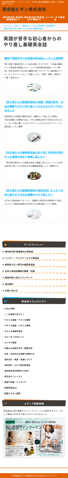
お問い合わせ (11, 290)
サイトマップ (51, 475)
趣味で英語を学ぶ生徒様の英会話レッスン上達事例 (33, 58)
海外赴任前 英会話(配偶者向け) (13, 18)
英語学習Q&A (10, 387)
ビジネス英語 (10, 342)
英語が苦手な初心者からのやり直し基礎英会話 (23, 28)
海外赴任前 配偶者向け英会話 (19, 251)
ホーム (6, 25)
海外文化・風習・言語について (18, 359)
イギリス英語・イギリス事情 (17, 325)
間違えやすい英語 (12, 393)
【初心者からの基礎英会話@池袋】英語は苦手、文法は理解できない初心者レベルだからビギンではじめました (33, 106)
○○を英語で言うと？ (14, 314)
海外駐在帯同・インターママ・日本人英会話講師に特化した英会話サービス (33, 3)
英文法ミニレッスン (13, 376)
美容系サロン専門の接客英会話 (20, 264)
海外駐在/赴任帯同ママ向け (16, 370)
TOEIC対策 (9, 308)
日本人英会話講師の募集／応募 (20, 271)
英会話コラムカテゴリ (25, 301)
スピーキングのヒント (14, 336)
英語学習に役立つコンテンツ (19, 277)
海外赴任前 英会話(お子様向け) (34, 18)
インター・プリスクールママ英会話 (22, 258)
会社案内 (9, 284)
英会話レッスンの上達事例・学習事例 (38, 25)
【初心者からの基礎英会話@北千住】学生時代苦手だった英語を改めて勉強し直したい (33, 154)
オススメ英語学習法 (13, 331)
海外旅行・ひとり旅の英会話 (17, 365)
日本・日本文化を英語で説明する (19, 353)
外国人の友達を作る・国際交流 (18, 348)
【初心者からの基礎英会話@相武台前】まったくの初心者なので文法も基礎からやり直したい (33, 192)
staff (15, 25)
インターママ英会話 (55, 18)
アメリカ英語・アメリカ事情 (17, 319)
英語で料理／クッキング (15, 382)
